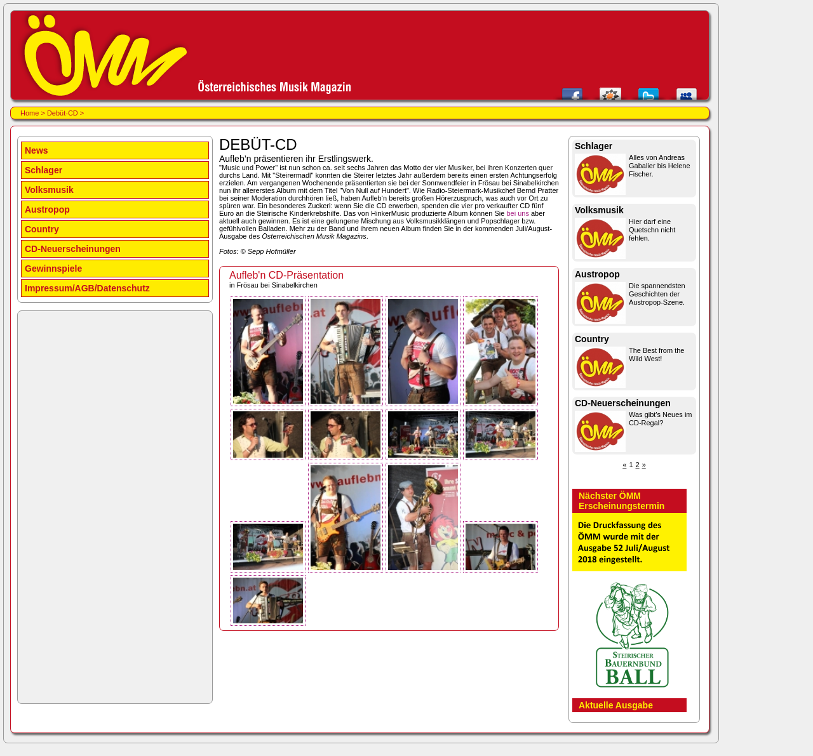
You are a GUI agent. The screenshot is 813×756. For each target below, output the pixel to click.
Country (42, 229)
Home (29, 113)
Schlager (43, 170)
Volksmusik (49, 190)
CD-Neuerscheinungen (73, 249)
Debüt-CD (62, 113)
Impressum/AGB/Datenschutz (87, 288)
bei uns (517, 213)
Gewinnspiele (53, 268)
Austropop (47, 209)
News (36, 150)
